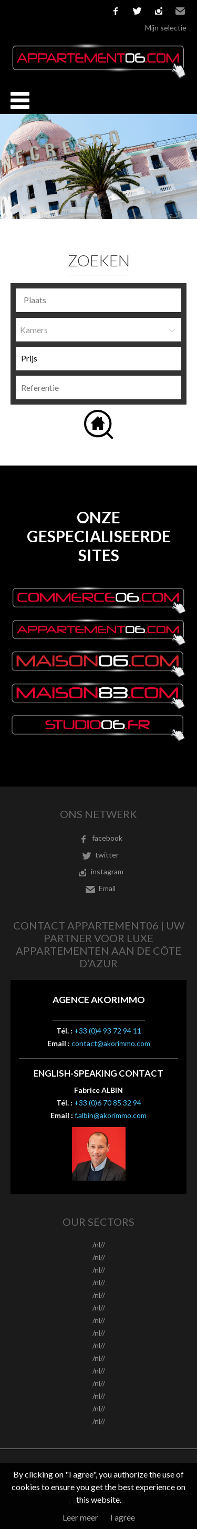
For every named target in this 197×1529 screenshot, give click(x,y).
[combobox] (98, 300)
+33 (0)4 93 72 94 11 (107, 1030)
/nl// (98, 1244)
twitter (137, 11)
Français (16, 10)
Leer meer (80, 1517)
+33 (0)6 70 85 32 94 (107, 1102)
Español (48, 10)
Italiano (63, 10)
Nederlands (79, 10)
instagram (158, 11)
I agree (122, 1517)
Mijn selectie (165, 27)
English (32, 10)
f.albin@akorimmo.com (111, 1115)
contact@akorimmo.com (110, 1043)
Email (180, 11)
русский (95, 10)
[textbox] (101, 300)
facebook (115, 11)
